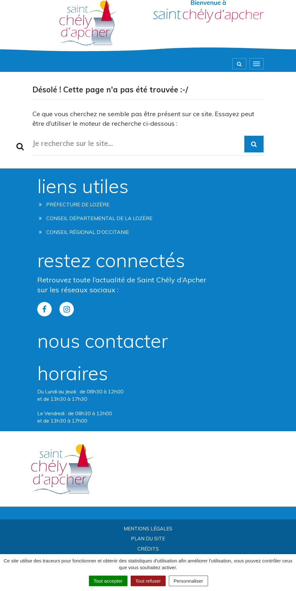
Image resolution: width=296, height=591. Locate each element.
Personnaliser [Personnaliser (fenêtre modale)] (188, 581)
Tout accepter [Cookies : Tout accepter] (108, 581)
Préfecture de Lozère (74, 204)
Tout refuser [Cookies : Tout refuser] (148, 581)
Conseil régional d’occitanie (84, 232)
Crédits (148, 549)
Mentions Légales (148, 529)
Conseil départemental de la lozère (95, 218)
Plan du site (148, 538)
